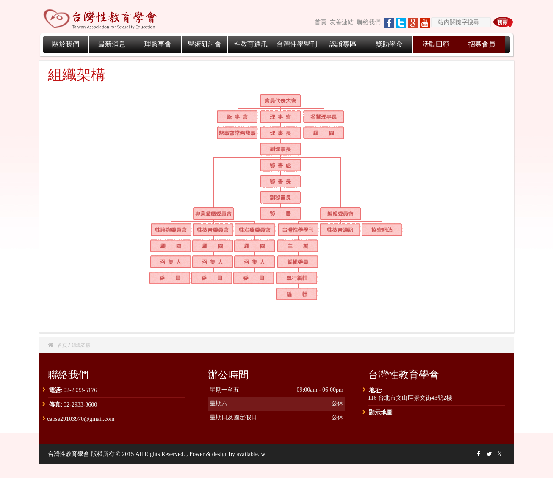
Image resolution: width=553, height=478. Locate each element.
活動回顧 (435, 44)
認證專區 (343, 44)
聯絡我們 (369, 22)
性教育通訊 (251, 44)
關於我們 (65, 44)
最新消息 (111, 44)
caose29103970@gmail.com (80, 419)
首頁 (320, 22)
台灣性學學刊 (296, 44)
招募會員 (481, 44)
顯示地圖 (381, 412)
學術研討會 (204, 44)
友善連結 (342, 22)
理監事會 (157, 44)
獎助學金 (389, 44)
